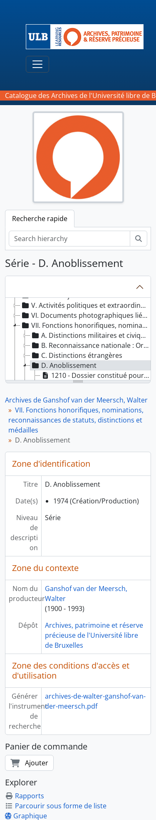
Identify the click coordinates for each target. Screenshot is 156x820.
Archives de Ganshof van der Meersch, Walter (76, 400)
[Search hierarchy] (69, 239)
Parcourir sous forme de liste (55, 805)
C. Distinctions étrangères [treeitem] (76, 355)
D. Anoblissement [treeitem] (63, 365)
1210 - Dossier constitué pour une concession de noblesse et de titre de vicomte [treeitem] (95, 375)
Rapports (24, 795)
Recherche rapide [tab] (39, 218)
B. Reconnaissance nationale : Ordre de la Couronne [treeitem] (90, 345)
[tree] (78, 339)
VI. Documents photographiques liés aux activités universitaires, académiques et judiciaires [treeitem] (85, 315)
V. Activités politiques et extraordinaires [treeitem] (85, 305)
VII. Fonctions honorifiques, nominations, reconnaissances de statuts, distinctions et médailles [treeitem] (85, 325)
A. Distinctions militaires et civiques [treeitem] (90, 335)
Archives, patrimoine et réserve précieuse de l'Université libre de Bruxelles (94, 635)
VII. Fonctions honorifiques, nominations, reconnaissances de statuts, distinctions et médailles (76, 420)
